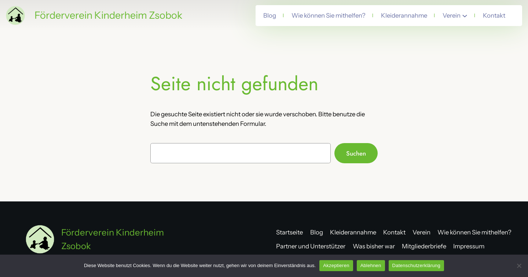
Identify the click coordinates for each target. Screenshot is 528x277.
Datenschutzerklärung (416, 265)
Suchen (356, 153)
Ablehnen (370, 265)
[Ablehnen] (518, 265)
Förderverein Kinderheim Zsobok (108, 15)
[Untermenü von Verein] (464, 15)
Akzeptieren (336, 265)
